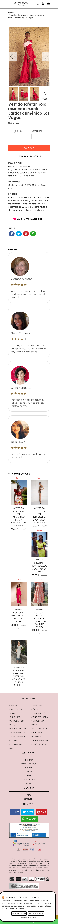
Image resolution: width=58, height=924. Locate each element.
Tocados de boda (39, 740)
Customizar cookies (28, 918)
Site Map (29, 783)
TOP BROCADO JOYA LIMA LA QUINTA (39, 569)
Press (29, 795)
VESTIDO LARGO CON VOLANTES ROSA (18, 618)
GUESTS (20, 12)
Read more (28, 175)
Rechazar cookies (36, 913)
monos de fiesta (38, 744)
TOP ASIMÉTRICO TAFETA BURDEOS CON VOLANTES (18, 520)
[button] (49, 4)
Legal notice (29, 779)
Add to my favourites (29, 219)
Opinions (13, 705)
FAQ (29, 775)
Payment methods (29, 764)
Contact (29, 760)
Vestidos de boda (17, 733)
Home (11, 12)
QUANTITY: (36, 131)
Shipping (29, 768)
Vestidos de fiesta (39, 713)
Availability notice (30, 156)
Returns (29, 772)
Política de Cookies (16, 909)
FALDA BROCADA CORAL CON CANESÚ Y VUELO (39, 621)
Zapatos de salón (39, 729)
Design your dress (17, 729)
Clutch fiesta (15, 717)
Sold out (29, 148)
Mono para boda (39, 717)
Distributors (29, 799)
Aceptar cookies (19, 913)
